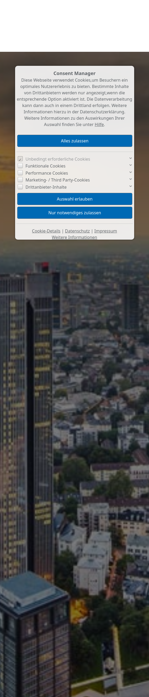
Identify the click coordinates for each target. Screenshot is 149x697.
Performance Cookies (46, 121)
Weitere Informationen (74, 185)
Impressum (105, 179)
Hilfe (99, 73)
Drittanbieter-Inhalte (46, 135)
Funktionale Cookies (45, 114)
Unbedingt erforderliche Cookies (57, 107)
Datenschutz (77, 179)
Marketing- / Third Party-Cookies (57, 128)
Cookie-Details (46, 179)
